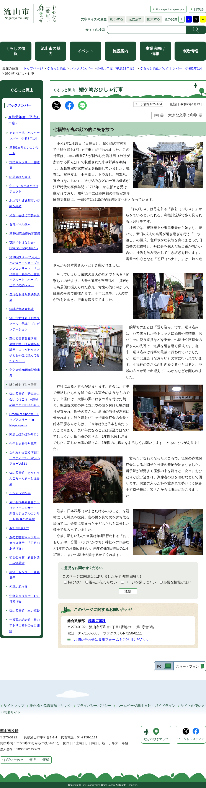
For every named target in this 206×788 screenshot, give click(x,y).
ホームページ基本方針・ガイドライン (145, 705)
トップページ (33, 68)
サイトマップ (13, 705)
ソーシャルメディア (190, 739)
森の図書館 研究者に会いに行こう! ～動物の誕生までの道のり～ (24, 399)
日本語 (199, 9)
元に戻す (134, 19)
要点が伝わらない (103, 582)
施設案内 (120, 51)
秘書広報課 (97, 621)
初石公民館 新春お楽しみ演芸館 (24, 560)
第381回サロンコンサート (24, 150)
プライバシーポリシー (94, 705)
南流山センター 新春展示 (24, 574)
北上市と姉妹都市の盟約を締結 (24, 203)
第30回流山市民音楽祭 (24, 233)
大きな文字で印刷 (183, 115)
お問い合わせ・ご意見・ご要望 (26, 760)
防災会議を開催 (20, 177)
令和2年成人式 (19, 528)
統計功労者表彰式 (21, 309)
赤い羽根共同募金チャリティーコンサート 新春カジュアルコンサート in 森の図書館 (24, 510)
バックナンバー (81, 68)
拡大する (152, 19)
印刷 (156, 115)
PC (159, 666)
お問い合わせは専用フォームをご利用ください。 (112, 639)
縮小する (115, 19)
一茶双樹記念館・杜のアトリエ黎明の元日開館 (24, 625)
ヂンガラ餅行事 (20, 493)
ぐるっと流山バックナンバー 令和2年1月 (171, 68)
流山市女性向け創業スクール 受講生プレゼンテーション (24, 323)
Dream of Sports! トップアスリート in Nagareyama (24, 419)
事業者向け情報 (155, 51)
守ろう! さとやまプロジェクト (23, 188)
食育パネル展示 (20, 224)
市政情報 (190, 51)
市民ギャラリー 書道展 (24, 165)
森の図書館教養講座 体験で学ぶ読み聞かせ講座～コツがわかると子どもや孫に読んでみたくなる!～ (24, 350)
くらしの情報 (15, 51)
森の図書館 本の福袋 (24, 610)
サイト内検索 (95, 29)
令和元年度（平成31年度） (116, 68)
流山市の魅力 (50, 51)
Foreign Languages (170, 9)
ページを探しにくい (140, 582)
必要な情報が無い (177, 582)
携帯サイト (12, 712)
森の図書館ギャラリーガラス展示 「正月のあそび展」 (24, 543)
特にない (75, 582)
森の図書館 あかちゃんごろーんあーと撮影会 (24, 478)
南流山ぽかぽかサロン (24, 434)
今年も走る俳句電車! (23, 443)
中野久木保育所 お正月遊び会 (24, 598)
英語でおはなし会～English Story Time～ (23, 245)
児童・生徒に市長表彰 (24, 215)
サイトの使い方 (193, 705)
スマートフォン (187, 666)
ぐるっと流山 (56, 68)
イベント (85, 51)
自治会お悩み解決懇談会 (24, 297)
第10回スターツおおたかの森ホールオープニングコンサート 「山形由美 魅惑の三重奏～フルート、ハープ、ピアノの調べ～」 (24, 271)
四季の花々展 (18, 587)
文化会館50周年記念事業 (24, 372)
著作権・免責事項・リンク (50, 705)
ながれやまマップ (156, 739)
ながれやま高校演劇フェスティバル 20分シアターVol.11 (24, 458)
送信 (127, 591)
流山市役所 (9, 731)
